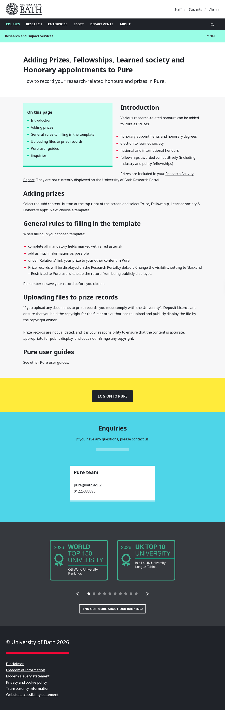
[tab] (88, 593)
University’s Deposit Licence (166, 307)
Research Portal (104, 267)
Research (34, 24)
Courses (13, 24)
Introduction (41, 120)
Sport (79, 24)
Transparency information (27, 688)
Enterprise (57, 24)
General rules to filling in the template (62, 134)
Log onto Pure (112, 396)
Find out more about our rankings (112, 609)
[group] (79, 560)
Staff (177, 9)
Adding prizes (42, 127)
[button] (77, 593)
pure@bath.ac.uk (88, 485)
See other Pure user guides (45, 362)
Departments (101, 24)
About (125, 24)
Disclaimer (15, 663)
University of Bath (25, 9)
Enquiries (39, 155)
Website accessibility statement (32, 694)
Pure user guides (45, 148)
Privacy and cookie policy (26, 682)
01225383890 (85, 491)
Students (195, 9)
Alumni (214, 9)
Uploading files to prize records (57, 141)
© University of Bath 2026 (37, 642)
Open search (212, 24)
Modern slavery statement (27, 676)
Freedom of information (25, 670)
